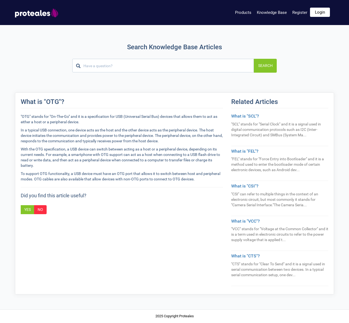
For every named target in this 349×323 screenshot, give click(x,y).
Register (299, 12)
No (40, 209)
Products (243, 12)
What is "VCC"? (245, 221)
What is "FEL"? (244, 151)
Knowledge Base (272, 12)
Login (320, 12)
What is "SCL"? (245, 116)
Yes (27, 209)
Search (265, 65)
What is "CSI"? (244, 186)
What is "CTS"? (245, 256)
